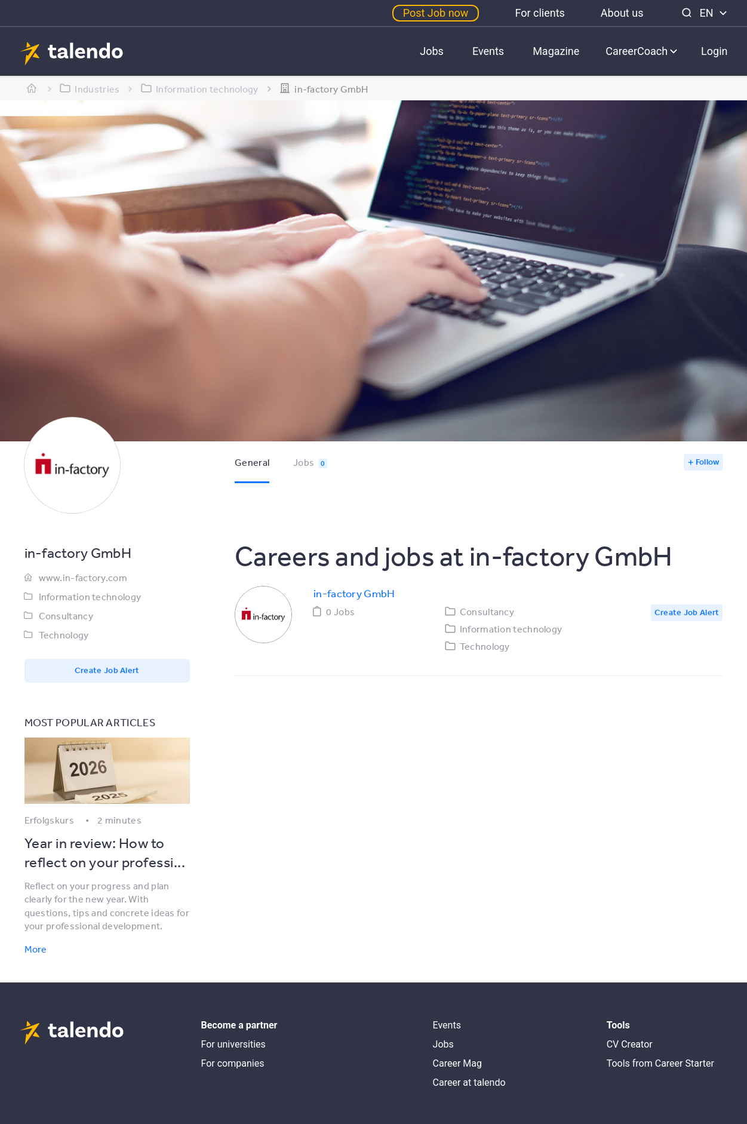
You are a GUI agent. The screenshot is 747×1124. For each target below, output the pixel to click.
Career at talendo (469, 1082)
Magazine (556, 51)
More (35, 949)
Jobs (432, 51)
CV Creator (630, 1044)
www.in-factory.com (83, 578)
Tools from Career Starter (660, 1063)
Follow (708, 461)
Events (488, 51)
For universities (233, 1044)
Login (714, 51)
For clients (539, 13)
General (252, 462)
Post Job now (436, 13)
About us (622, 13)
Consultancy (66, 616)
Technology (64, 635)
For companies (233, 1063)
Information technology (90, 597)
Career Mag (457, 1063)
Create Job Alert (107, 670)
